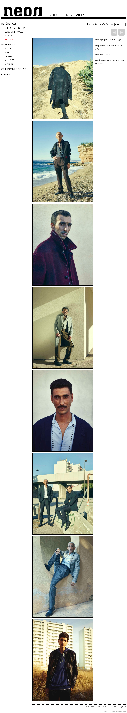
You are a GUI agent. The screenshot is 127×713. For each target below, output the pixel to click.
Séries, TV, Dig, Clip (15, 27)
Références (9, 23)
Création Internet (119, 712)
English (122, 706)
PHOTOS (9, 39)
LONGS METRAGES (14, 31)
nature (9, 48)
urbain (8, 56)
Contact (7, 74)
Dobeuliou (108, 712)
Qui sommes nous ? (13, 69)
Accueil (90, 706)
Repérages (8, 44)
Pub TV (8, 35)
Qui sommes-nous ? (101, 706)
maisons (9, 63)
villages (9, 60)
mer (7, 52)
